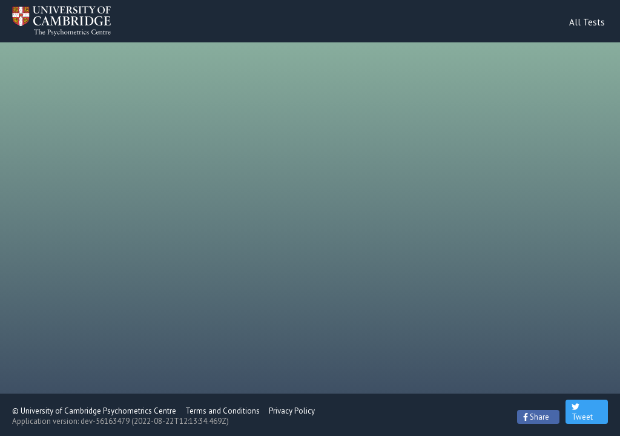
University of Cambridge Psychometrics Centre (98, 411)
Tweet (582, 411)
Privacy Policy (292, 411)
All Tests (587, 22)
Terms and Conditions (222, 411)
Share (536, 417)
